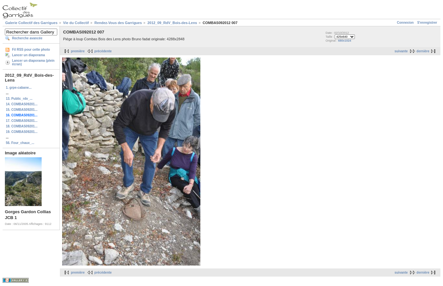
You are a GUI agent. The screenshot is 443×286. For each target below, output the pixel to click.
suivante (401, 51)
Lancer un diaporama (28, 55)
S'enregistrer (427, 22)
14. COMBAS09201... (21, 104)
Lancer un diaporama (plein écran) (33, 62)
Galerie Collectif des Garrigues (31, 23)
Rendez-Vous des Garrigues (118, 23)
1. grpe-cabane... (19, 87)
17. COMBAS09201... (21, 121)
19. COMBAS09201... (21, 132)
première (78, 51)
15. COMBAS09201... (21, 109)
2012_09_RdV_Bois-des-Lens (172, 23)
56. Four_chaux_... (20, 143)
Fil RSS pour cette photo (31, 49)
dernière (423, 51)
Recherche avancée (27, 38)
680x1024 (344, 40)
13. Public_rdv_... (19, 98)
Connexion (405, 22)
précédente (103, 51)
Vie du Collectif (76, 23)
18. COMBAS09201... (21, 126)
